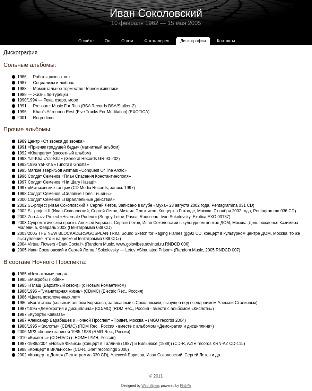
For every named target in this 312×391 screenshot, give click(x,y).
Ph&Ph (185, 386)
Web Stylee (150, 386)
